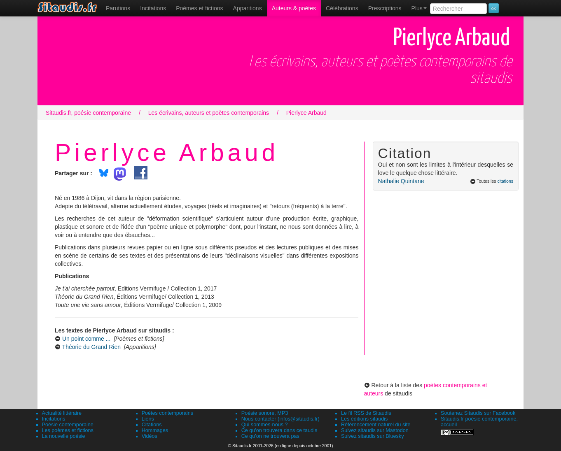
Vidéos (149, 436)
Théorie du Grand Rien (91, 347)
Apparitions (247, 8)
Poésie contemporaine (68, 425)
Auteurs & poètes (294, 8)
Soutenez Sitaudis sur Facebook (478, 413)
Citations (152, 425)
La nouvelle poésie (63, 436)
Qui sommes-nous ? (264, 425)
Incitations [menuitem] (153, 8)
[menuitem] (118, 8)
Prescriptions (385, 8)
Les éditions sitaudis (364, 419)
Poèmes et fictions (199, 8)
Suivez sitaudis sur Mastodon (375, 430)
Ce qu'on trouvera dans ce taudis (279, 430)
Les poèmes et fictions (68, 430)
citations (505, 181)
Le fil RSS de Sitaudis (366, 413)
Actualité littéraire (62, 413)
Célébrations (342, 8)
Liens (148, 419)
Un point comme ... (86, 338)
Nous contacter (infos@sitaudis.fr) (280, 419)
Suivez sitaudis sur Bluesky (372, 436)
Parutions (118, 8)
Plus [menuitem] (419, 8)
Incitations (53, 419)
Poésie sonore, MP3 (264, 413)
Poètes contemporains (167, 413)
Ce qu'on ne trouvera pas (270, 436)
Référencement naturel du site (376, 425)
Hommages (155, 430)
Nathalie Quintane (401, 181)
